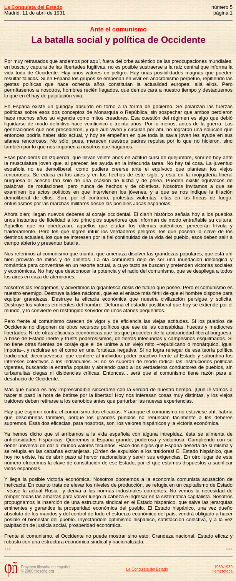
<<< (7, 549)
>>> (229, 549)
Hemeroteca (222, 571)
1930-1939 (223, 567)
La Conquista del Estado (147, 569)
